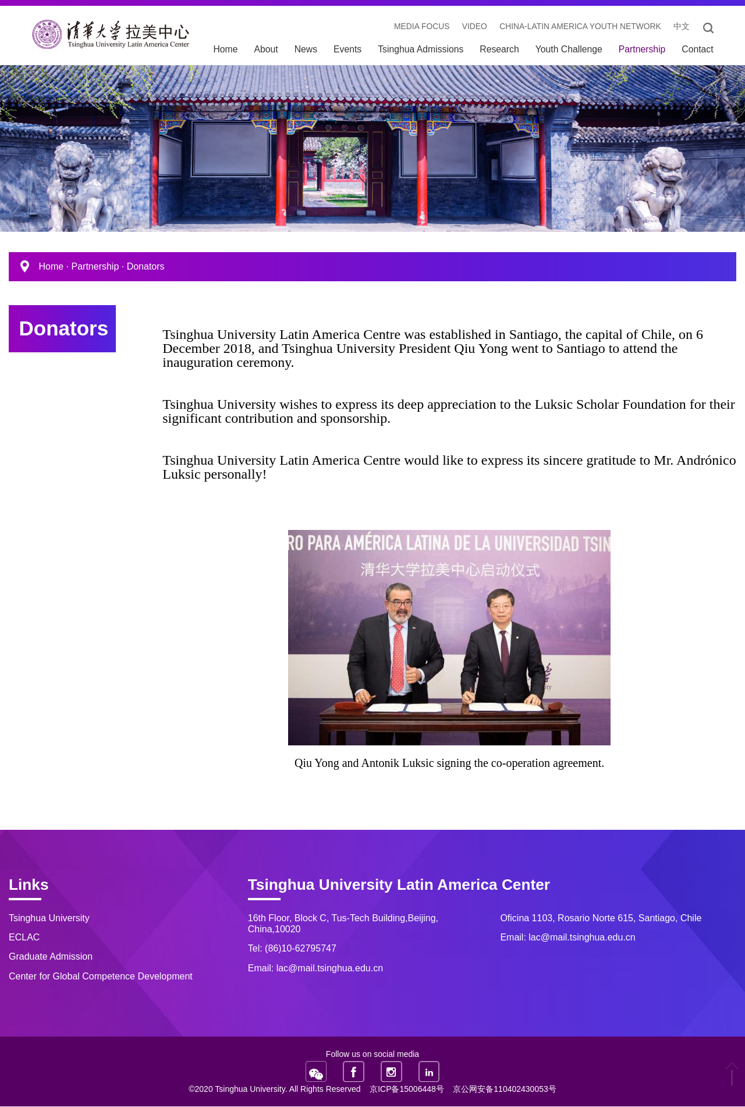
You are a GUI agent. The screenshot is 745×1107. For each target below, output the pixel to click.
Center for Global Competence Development (101, 976)
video (471, 27)
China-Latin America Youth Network (578, 27)
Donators (146, 267)
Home (50, 267)
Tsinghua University (49, 918)
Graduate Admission (51, 957)
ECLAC (24, 938)
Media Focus (418, 27)
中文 (681, 27)
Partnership (95, 267)
